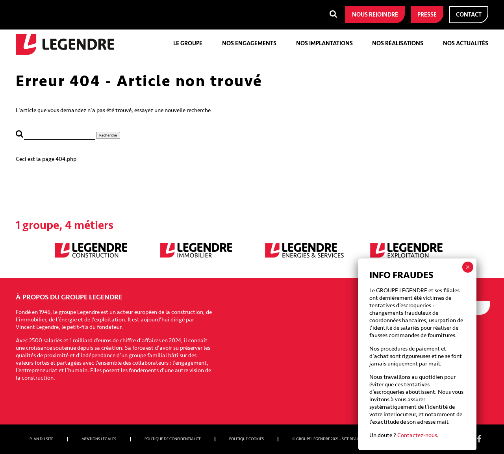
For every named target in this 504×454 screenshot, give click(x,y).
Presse (427, 14)
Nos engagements (249, 43)
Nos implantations (324, 43)
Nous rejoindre (375, 14)
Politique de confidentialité (173, 439)
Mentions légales (99, 439)
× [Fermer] (467, 267)
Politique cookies (246, 439)
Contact (469, 14)
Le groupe (187, 43)
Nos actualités (465, 43)
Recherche (108, 135)
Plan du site (41, 439)
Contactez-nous (417, 435)
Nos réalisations (397, 43)
